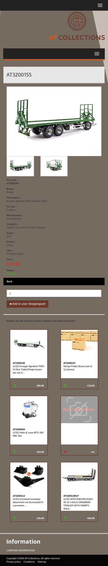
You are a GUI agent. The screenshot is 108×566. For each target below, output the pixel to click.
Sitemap (41, 561)
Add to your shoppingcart (27, 303)
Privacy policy (13, 561)
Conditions (29, 561)
